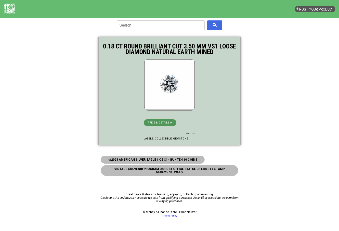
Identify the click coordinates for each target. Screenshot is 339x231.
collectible (163, 138)
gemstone (180, 138)
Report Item (190, 133)
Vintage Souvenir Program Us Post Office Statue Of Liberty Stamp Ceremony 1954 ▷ (169, 170)
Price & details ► (160, 122)
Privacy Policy (169, 215)
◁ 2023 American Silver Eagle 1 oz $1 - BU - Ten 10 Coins (152, 159)
